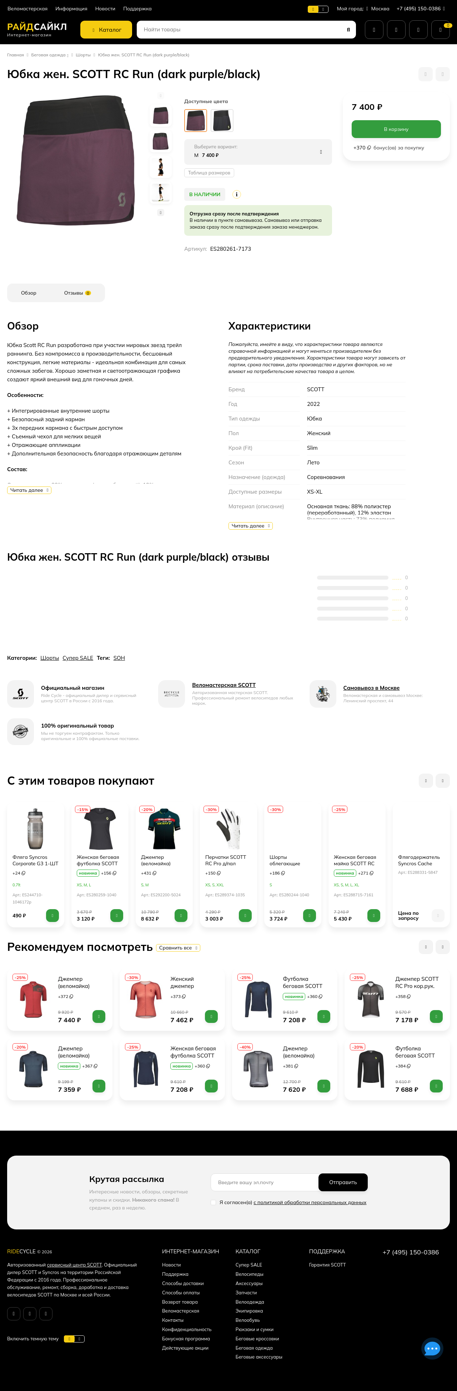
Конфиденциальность (186, 1329)
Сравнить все (178, 947)
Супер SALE (77, 657)
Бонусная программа (186, 1338)
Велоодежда (250, 1302)
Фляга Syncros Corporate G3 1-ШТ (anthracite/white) (35, 863)
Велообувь (248, 1320)
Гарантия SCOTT (327, 1265)
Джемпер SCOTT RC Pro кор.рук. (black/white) (417, 986)
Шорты (83, 54)
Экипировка (249, 1311)
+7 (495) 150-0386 (422, 8)
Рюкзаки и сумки (254, 1329)
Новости (105, 9)
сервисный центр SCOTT (74, 1265)
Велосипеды (249, 1274)
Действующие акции (185, 1348)
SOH (119, 657)
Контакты (173, 1320)
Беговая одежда (48, 54)
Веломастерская (27, 9)
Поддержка (137, 9)
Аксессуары (249, 1283)
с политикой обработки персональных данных (309, 1202)
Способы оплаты (181, 1292)
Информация (71, 9)
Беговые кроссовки (257, 1338)
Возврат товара (180, 1302)
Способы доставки (183, 1283)
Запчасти (246, 1292)
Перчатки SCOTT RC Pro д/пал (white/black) (225, 863)
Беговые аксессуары (259, 1357)
